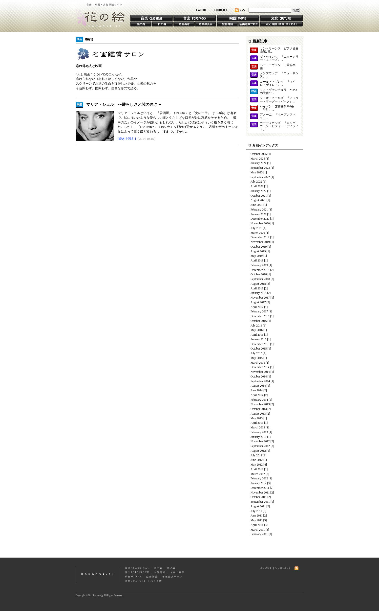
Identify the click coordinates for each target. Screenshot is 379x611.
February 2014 (259, 399)
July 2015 (256, 353)
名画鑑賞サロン (248, 24)
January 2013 (258, 437)
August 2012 (258, 450)
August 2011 (258, 506)
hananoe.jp (97, 574)
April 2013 (257, 422)
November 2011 (260, 492)
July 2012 (256, 455)
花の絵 (98, 13)
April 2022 (257, 186)
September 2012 (260, 446)
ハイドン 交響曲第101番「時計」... (277, 108)
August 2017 (258, 302)
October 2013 (259, 409)
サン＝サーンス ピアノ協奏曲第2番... (279, 50)
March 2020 (258, 233)
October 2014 (259, 376)
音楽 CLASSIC (151, 18)
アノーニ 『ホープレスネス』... (277, 116)
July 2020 (256, 228)
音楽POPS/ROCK (137, 572)
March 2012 (258, 474)
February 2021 (259, 209)
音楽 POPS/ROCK (194, 18)
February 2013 (259, 432)
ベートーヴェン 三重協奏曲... (277, 67)
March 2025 (258, 158)
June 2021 (257, 205)
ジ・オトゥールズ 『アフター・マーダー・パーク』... (279, 99)
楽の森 (140, 24)
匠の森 (162, 24)
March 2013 (258, 427)
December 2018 (260, 270)
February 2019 (259, 265)
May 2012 (257, 464)
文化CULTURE (135, 581)
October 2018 (259, 274)
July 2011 (256, 511)
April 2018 (257, 288)
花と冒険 (281, 24)
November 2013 (260, 404)
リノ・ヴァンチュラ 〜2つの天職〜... (278, 91)
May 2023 (257, 172)
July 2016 (256, 325)
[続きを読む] (127, 139)
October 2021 (259, 195)
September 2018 (260, 279)
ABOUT (201, 10)
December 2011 (260, 488)
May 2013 (257, 418)
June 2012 (257, 460)
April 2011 (257, 525)
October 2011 (259, 497)
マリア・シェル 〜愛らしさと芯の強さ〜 (123, 104)
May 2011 (257, 520)
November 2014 (260, 372)
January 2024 (258, 163)
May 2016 (257, 330)
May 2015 (257, 358)
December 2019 (260, 237)
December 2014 (260, 367)
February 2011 (259, 534)
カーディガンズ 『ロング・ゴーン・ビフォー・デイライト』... (279, 126)
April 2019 (257, 260)
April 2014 (257, 395)
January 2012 (258, 483)
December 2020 (260, 218)
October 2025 (259, 154)
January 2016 (258, 339)
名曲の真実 (205, 24)
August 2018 (258, 283)
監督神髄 (227, 24)
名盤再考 (184, 24)
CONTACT (220, 10)
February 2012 (259, 478)
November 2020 (260, 223)
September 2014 (260, 381)
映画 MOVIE (238, 18)
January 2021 (258, 214)
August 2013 (258, 413)
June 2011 (257, 515)
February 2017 (259, 311)
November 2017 (260, 297)
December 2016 (260, 316)
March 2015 (258, 362)
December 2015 (260, 344)
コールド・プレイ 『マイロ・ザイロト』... (277, 83)
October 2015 (259, 348)
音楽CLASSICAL (137, 568)
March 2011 (258, 529)
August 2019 (258, 251)
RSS (240, 10)
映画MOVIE (133, 576)
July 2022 (256, 181)
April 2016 (257, 334)
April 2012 (257, 469)
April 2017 (257, 307)
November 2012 (260, 441)
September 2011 (260, 501)
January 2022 (258, 191)
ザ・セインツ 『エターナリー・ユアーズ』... (279, 58)
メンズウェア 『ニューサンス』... (279, 75)
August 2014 (258, 385)
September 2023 (260, 167)
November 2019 (260, 242)
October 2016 (259, 321)
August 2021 (258, 200)
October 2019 (259, 246)
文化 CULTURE (281, 18)
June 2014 (257, 390)
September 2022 (260, 177)
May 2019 (257, 256)
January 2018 (258, 293)
